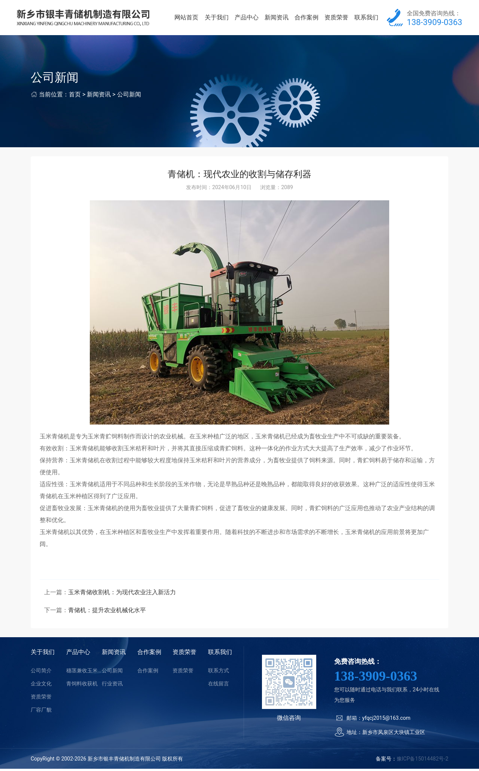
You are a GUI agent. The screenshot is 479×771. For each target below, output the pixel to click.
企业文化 (41, 686)
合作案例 (309, 18)
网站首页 (192, 18)
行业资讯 (112, 686)
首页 (75, 96)
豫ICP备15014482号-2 (422, 761)
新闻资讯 (280, 18)
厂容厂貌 (41, 712)
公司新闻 (129, 96)
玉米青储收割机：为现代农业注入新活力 (122, 594)
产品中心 (251, 18)
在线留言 (218, 686)
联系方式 (218, 673)
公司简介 (41, 673)
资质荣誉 (338, 18)
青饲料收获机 (82, 686)
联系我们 (367, 18)
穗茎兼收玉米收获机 (84, 673)
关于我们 (222, 18)
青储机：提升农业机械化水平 (107, 612)
